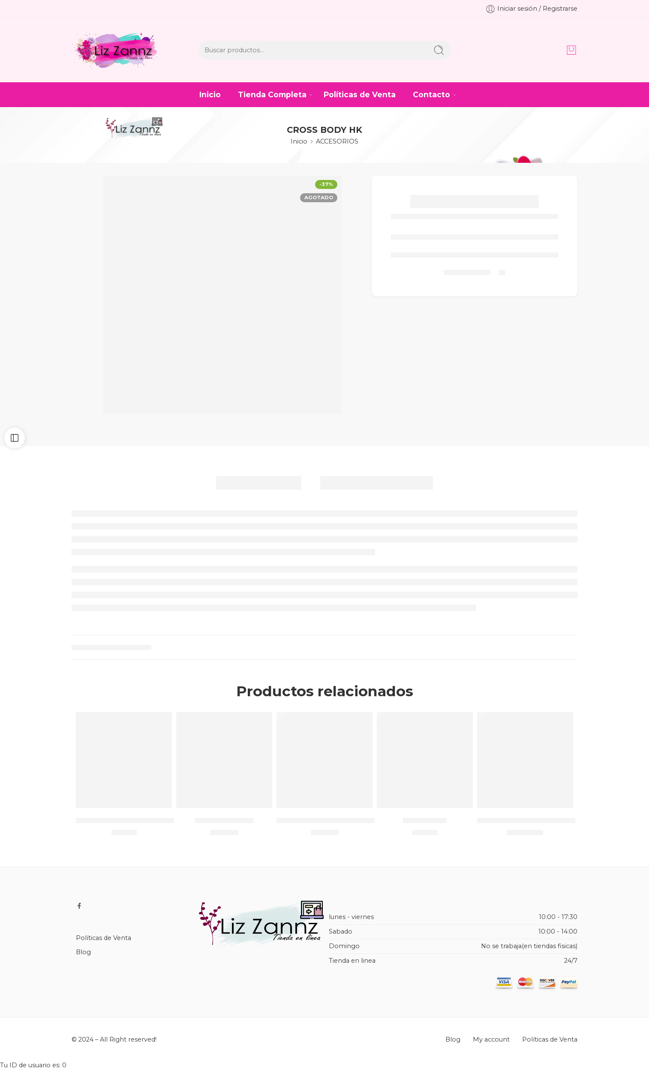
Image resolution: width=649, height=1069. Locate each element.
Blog (83, 952)
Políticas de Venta (360, 94)
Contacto (431, 94)
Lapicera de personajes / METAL (137, 820)
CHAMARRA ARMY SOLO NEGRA (336, 820)
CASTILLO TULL (224, 820)
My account (491, 1039)
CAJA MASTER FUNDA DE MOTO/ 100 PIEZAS (561, 820)
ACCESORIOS (337, 141)
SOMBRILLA (425, 820)
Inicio (210, 94)
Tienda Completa (272, 94)
